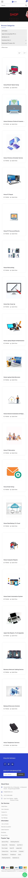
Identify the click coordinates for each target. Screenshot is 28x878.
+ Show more (4, 47)
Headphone (13, 854)
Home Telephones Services (11, 742)
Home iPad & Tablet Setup (11, 85)
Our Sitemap (4, 818)
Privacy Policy (4, 835)
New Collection (5, 809)
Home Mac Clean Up (9, 304)
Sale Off (12, 848)
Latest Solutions (5, 829)
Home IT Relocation (9, 450)
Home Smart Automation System (13, 596)
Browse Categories (7, 26)
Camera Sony (5, 851)
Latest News (4, 815)
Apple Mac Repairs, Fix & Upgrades (14, 633)
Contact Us (4, 812)
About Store (4, 806)
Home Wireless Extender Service (13, 158)
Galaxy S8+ (4, 845)
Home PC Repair (8, 194)
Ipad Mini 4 (19, 845)
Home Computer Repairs (11, 560)
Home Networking (9, 267)
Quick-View (13, 87)
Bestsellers (12, 845)
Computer (21, 851)
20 (24, 53)
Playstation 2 (5, 854)
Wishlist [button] (6, 87)
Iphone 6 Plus (5, 841)
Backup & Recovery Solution (12, 706)
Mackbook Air (16, 857)
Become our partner (6, 826)
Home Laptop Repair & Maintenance (14, 340)
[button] (26, 2)
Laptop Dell (19, 848)
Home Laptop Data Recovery (12, 377)
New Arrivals (13, 851)
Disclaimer (3, 832)
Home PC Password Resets (12, 231)
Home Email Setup (9, 487)
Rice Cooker (5, 848)
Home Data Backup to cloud (12, 523)
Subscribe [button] (20, 774)
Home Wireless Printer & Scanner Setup (14, 121)
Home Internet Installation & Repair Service (14, 413)
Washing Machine (15, 841)
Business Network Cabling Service (13, 669)
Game (19, 854)
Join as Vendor (5, 824)
